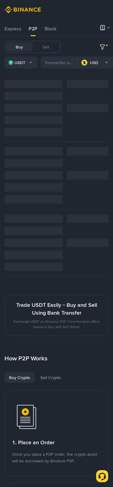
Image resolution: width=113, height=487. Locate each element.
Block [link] (50, 29)
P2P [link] (33, 29)
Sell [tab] (45, 47)
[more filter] (102, 47)
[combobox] (21, 63)
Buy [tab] (19, 47)
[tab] (13, 29)
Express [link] (13, 29)
